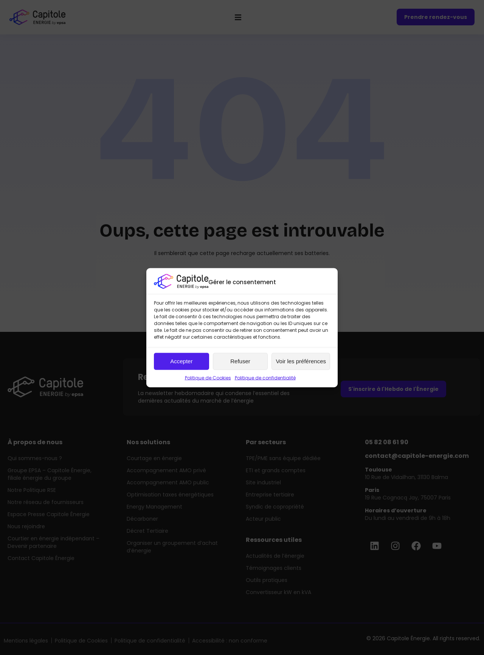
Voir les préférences (301, 361)
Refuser (240, 361)
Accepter (181, 361)
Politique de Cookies (208, 377)
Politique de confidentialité (265, 377)
